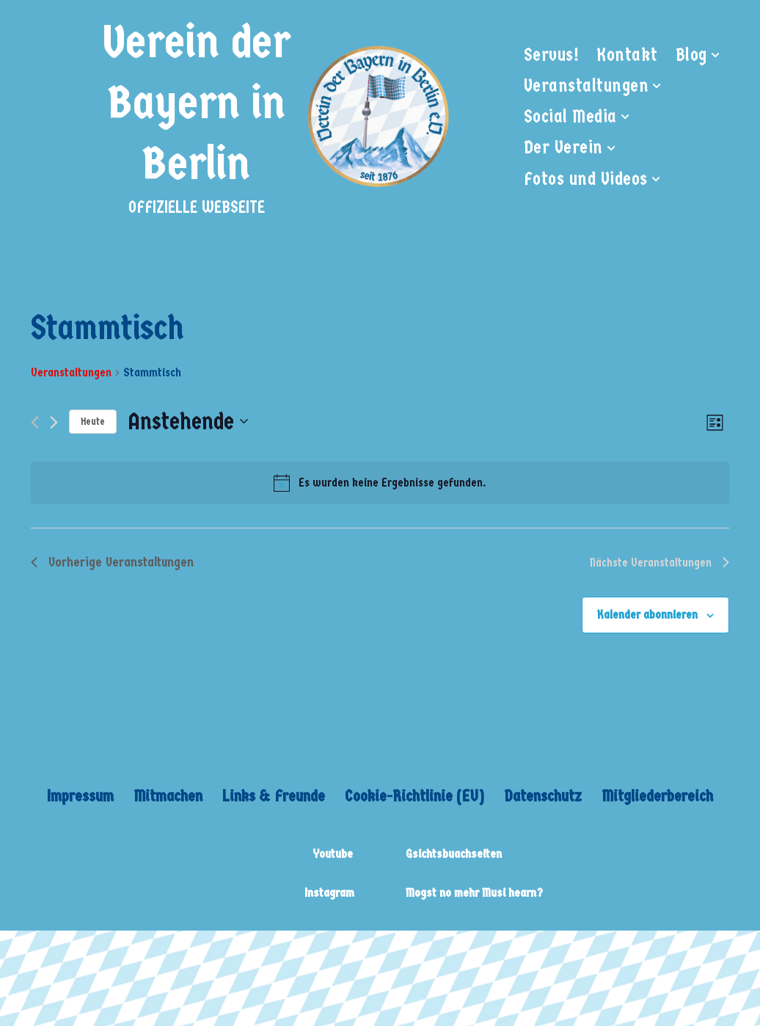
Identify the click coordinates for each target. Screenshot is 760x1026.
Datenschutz (543, 796)
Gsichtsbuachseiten (454, 854)
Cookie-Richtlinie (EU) (414, 796)
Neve (29, 952)
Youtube (333, 854)
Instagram (329, 893)
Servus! (552, 55)
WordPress (230, 952)
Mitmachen (168, 796)
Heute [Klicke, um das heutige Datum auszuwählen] (93, 421)
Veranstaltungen (71, 372)
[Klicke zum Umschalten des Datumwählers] (188, 421)
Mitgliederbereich (657, 796)
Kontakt (627, 55)
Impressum (80, 796)
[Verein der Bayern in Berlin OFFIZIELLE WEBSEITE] (273, 116)
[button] (715, 55)
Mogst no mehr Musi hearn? (474, 893)
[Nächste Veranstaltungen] (54, 422)
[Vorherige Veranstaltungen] (35, 422)
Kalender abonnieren (647, 615)
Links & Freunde (273, 796)
